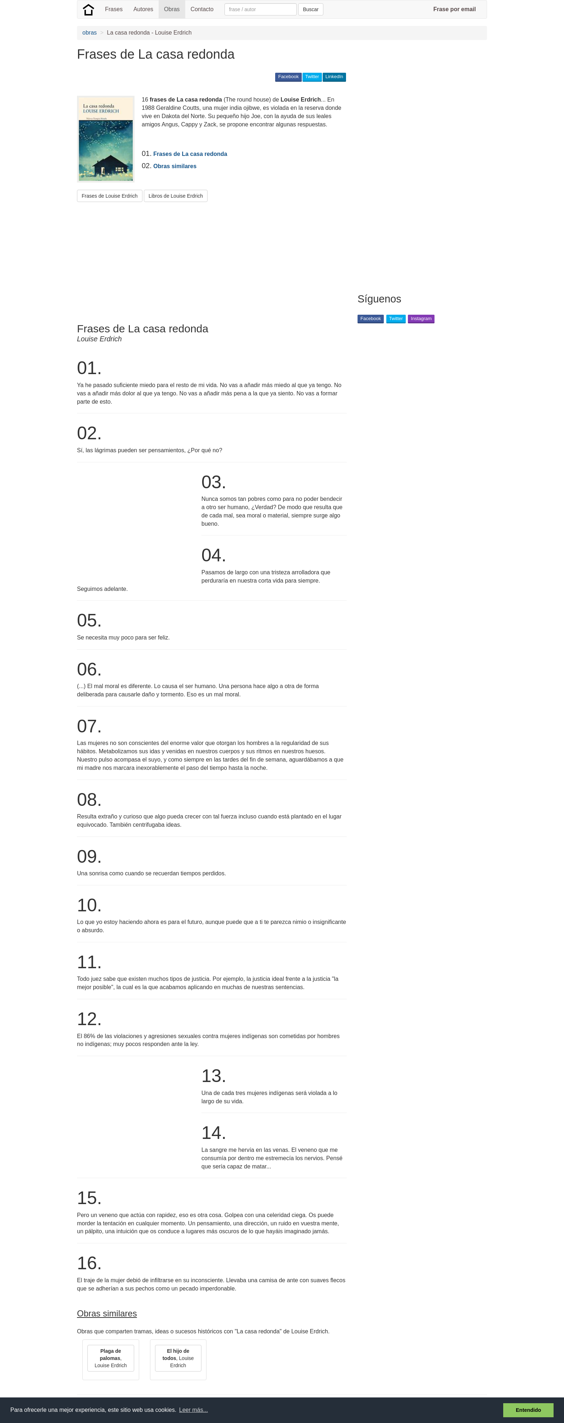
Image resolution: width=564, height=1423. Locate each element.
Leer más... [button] (193, 1410)
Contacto (202, 9)
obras (89, 33)
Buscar (311, 9)
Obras (172, 9)
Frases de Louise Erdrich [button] (110, 196)
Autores (143, 9)
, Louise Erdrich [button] (111, 1358)
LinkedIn (334, 76)
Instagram (421, 318)
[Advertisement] (208, 259)
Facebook (288, 76)
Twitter (312, 76)
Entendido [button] (528, 1410)
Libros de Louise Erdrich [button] (176, 196)
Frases (114, 9)
